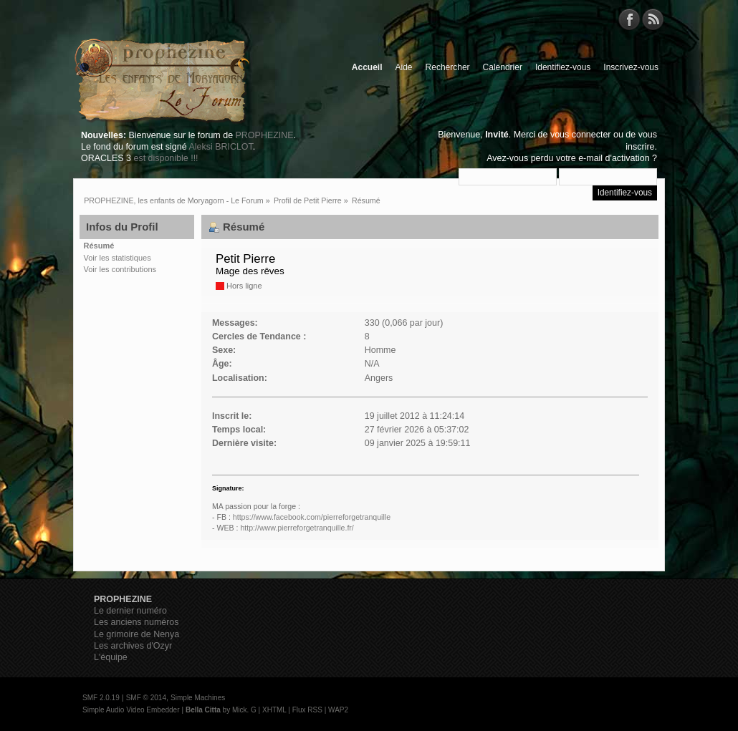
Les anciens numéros (136, 622)
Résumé (99, 245)
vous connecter (580, 135)
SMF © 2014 (146, 698)
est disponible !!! (165, 158)
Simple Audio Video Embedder (130, 710)
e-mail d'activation (613, 158)
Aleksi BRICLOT (220, 147)
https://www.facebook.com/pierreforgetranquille (311, 517)
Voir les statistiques (117, 257)
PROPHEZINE (265, 135)
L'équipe (111, 657)
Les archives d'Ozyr (133, 646)
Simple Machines (198, 698)
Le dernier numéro (130, 611)
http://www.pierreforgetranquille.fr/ (296, 527)
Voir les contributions (120, 269)
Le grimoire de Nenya (136, 634)
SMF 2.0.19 (101, 698)
